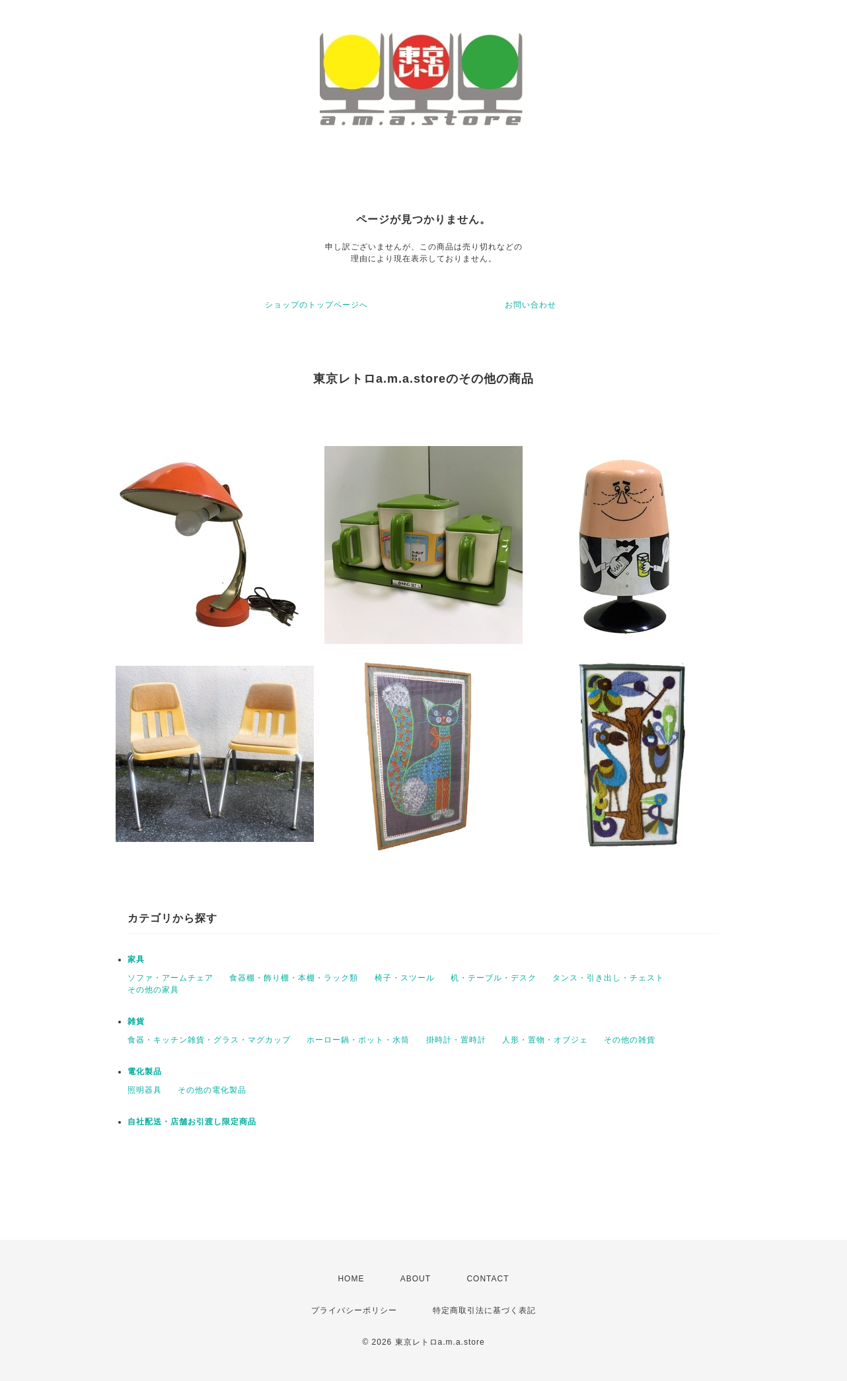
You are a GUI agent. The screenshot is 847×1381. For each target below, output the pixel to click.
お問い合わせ (530, 304)
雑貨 (136, 1021)
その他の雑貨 (629, 1039)
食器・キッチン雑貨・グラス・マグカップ (209, 1039)
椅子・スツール (405, 977)
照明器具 (145, 1090)
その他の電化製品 (212, 1090)
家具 (136, 959)
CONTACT (487, 1278)
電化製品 (145, 1071)
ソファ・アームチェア (170, 977)
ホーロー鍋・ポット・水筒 (358, 1039)
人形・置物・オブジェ (545, 1039)
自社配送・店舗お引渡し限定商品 (192, 1121)
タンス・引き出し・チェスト (608, 977)
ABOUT (415, 1278)
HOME (351, 1278)
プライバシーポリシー (354, 1310)
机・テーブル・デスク (493, 977)
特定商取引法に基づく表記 (484, 1310)
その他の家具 (153, 989)
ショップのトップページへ (316, 304)
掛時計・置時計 (456, 1039)
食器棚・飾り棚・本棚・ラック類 (293, 977)
